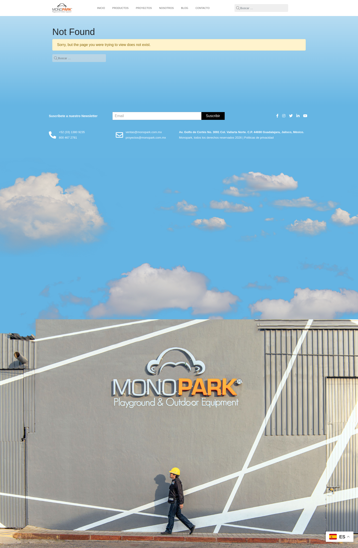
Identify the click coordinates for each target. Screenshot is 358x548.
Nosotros (166, 8)
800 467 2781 (68, 137)
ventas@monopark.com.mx (144, 132)
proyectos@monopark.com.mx (146, 137)
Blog (184, 8)
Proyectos (144, 8)
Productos (120, 8)
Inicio (101, 8)
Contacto (202, 8)
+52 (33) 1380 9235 (72, 132)
